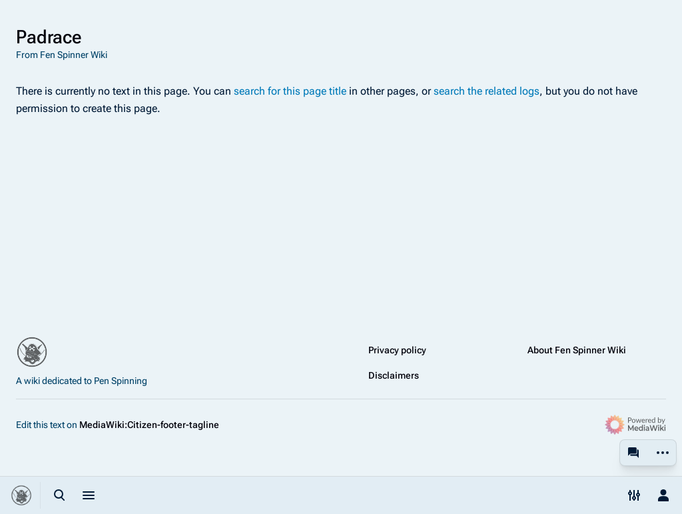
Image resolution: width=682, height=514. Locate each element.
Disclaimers (393, 375)
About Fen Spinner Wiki (576, 350)
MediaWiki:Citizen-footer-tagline (149, 424)
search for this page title (290, 91)
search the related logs (486, 91)
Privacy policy (397, 350)
